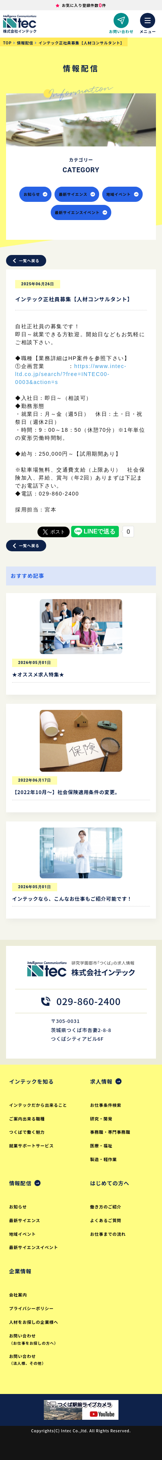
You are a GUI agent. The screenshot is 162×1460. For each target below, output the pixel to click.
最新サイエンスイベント (81, 212)
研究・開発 (101, 1118)
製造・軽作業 (103, 1159)
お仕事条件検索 (106, 1105)
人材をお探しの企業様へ (33, 1322)
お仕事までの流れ (108, 1234)
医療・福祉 (101, 1145)
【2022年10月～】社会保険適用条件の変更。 (66, 792)
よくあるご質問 (106, 1220)
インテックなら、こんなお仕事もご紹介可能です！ (72, 898)
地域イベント (122, 194)
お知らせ (35, 194)
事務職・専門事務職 (110, 1132)
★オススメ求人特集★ (38, 674)
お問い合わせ (42, 1340)
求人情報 (101, 1081)
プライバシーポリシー (31, 1308)
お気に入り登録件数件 (84, 5)
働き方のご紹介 (106, 1207)
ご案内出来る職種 (27, 1118)
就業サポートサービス (31, 1145)
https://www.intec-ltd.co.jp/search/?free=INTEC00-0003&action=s (71, 374)
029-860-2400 (81, 1001)
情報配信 (20, 1183)
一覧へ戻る (26, 260)
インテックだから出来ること (38, 1105)
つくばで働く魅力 (27, 1132)
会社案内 (18, 1295)
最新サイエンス (77, 194)
